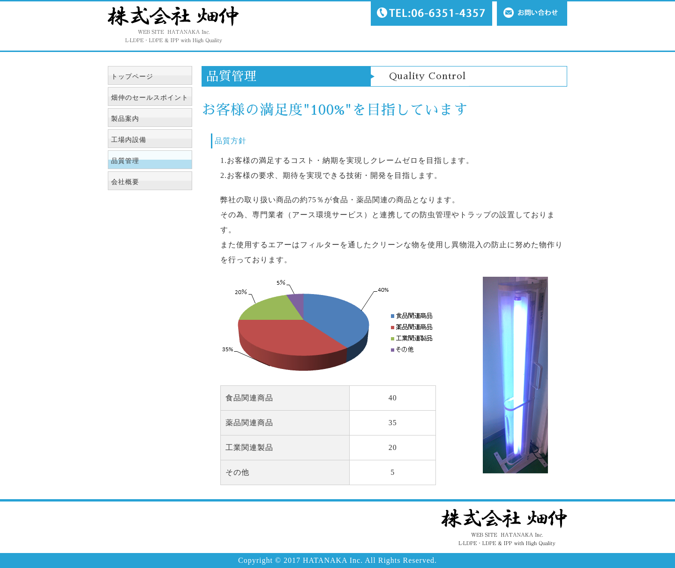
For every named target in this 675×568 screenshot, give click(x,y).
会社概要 (125, 181)
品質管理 (125, 160)
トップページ (132, 76)
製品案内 (125, 118)
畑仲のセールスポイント (149, 97)
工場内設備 (128, 139)
